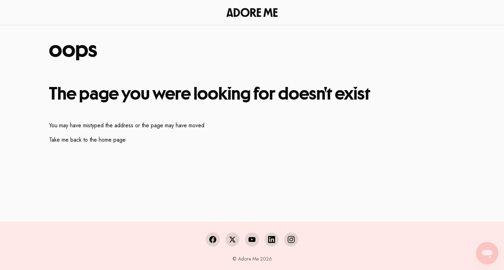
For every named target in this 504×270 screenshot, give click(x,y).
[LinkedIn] (272, 239)
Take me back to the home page (87, 140)
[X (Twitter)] (232, 239)
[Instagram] (291, 239)
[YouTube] (252, 239)
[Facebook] (213, 239)
